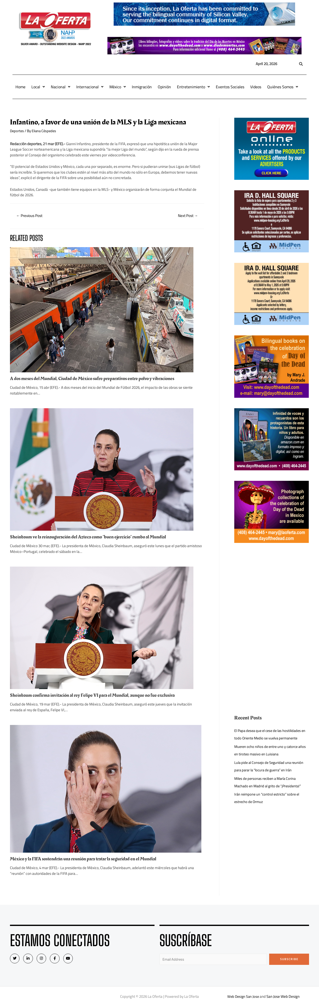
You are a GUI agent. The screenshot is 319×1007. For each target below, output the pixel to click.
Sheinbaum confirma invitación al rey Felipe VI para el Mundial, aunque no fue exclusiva (95, 695)
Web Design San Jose (243, 997)
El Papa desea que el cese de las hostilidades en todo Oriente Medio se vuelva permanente (270, 734)
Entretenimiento (193, 87)
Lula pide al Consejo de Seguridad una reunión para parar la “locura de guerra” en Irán (270, 766)
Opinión (164, 87)
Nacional (60, 87)
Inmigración (142, 87)
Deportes (17, 130)
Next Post (187, 216)
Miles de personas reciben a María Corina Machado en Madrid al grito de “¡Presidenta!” (269, 782)
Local (38, 87)
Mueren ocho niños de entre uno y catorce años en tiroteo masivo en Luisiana (271, 750)
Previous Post (30, 216)
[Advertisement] (272, 588)
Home (20, 87)
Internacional (89, 87)
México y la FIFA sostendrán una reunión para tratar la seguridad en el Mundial (87, 859)
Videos (255, 87)
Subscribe (289, 959)
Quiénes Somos (282, 87)
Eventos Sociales (230, 87)
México (117, 87)
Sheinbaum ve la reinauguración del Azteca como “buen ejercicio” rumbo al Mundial (91, 537)
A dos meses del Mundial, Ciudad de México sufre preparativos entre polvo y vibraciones (96, 379)
